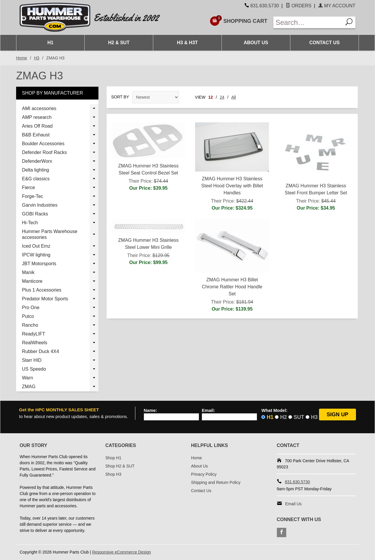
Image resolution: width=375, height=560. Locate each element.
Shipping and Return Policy (216, 482)
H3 (36, 58)
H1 (50, 42)
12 (210, 97)
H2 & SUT (118, 42)
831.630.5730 (264, 5)
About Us (256, 42)
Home (21, 58)
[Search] (349, 22)
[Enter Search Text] (308, 22)
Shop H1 (113, 457)
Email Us (293, 503)
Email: (208, 410)
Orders (298, 5)
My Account (336, 5)
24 (222, 97)
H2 (283, 417)
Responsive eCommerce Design (121, 552)
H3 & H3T (187, 42)
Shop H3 (113, 474)
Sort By (120, 97)
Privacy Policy (204, 474)
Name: (150, 410)
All (233, 97)
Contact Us (324, 42)
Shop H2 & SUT (120, 466)
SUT (299, 417)
